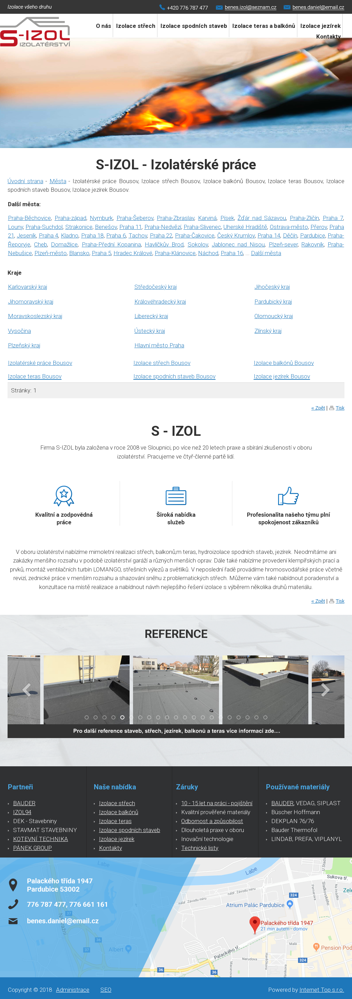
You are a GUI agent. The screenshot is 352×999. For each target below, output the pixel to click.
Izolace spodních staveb (194, 25)
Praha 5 (101, 253)
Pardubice (312, 235)
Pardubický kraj (273, 301)
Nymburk (101, 217)
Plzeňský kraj (24, 345)
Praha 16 (232, 253)
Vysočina (19, 330)
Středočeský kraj (155, 286)
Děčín (290, 235)
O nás (103, 25)
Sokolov (198, 244)
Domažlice (64, 244)
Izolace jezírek (116, 838)
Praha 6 (116, 235)
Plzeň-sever (283, 244)
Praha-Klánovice (175, 253)
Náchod (208, 253)
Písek (227, 217)
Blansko (79, 253)
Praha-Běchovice (29, 217)
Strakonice (78, 226)
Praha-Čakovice (194, 235)
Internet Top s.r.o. (321, 989)
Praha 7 (333, 217)
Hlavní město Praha (159, 345)
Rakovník (312, 244)
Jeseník (26, 235)
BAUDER (24, 803)
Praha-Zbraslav (175, 217)
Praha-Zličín (304, 217)
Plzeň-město (50, 253)
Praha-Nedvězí (162, 226)
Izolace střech (135, 25)
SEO (105, 989)
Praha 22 (161, 235)
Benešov (106, 226)
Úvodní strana (25, 181)
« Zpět (318, 408)
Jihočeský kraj (272, 286)
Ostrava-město (289, 226)
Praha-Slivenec (202, 226)
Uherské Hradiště (245, 226)
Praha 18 (92, 235)
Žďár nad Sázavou (262, 217)
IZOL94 (22, 812)
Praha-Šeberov (135, 217)
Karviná (207, 217)
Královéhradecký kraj (160, 301)
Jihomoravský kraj (31, 301)
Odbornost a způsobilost (212, 821)
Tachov (138, 235)
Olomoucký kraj (273, 316)
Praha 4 (48, 235)
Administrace (72, 989)
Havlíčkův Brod (164, 244)
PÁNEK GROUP (32, 847)
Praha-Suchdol (44, 226)
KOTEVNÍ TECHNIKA (40, 838)
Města (58, 181)
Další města (266, 253)
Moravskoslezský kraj (35, 316)
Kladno (69, 235)
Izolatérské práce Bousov (40, 362)
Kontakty (328, 36)
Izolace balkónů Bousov (284, 362)
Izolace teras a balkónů (263, 25)
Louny (15, 226)
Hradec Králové (132, 253)
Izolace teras (115, 821)
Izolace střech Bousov (161, 362)
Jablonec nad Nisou (238, 244)
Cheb (40, 244)
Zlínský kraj (268, 330)
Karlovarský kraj (27, 286)
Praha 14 (268, 235)
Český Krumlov (236, 235)
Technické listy (199, 847)
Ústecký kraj (149, 330)
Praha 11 (130, 226)
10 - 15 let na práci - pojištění (216, 803)
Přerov (318, 226)
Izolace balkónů (118, 812)
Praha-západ (70, 217)
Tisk (340, 408)
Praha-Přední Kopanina (111, 244)
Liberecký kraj (151, 316)
